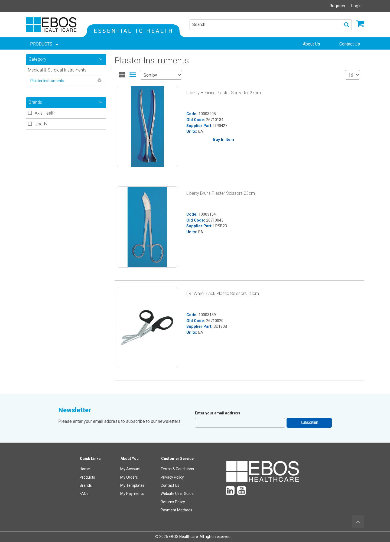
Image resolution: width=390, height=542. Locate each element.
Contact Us (170, 485)
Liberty (41, 123)
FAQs (84, 493)
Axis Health (45, 113)
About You (130, 458)
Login (356, 5)
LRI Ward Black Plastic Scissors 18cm (222, 293)
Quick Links (90, 458)
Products (87, 477)
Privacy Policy (172, 477)
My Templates (132, 485)
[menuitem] (45, 44)
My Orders (129, 477)
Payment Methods (176, 510)
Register (337, 5)
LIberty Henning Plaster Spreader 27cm (223, 92)
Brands (86, 485)
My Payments (132, 493)
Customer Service (177, 458)
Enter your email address (217, 413)
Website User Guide (177, 493)
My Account (130, 469)
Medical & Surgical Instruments (57, 70)
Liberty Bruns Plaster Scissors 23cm (220, 193)
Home (85, 469)
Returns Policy (173, 502)
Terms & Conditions (177, 469)
